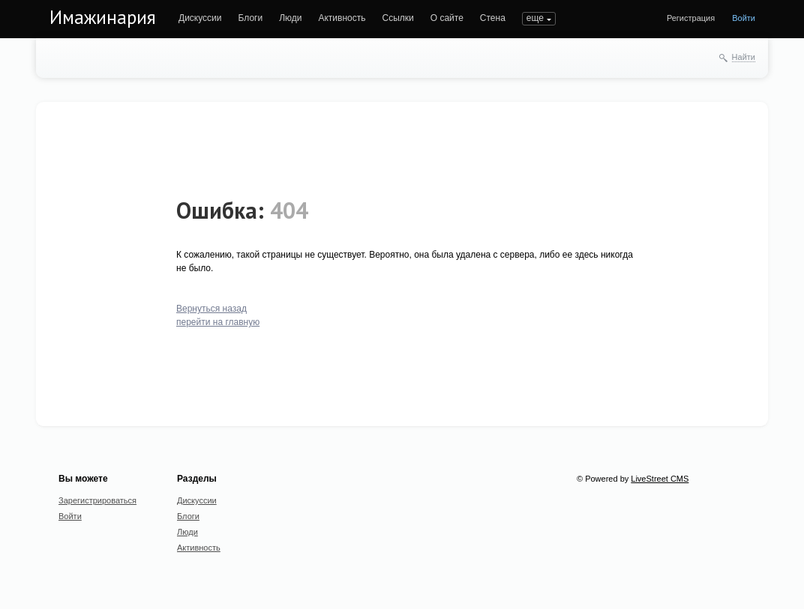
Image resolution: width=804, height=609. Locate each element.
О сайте (447, 18)
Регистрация (691, 17)
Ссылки (397, 18)
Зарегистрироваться (97, 500)
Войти (743, 17)
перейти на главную (218, 322)
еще (535, 18)
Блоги (250, 18)
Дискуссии (200, 18)
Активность (341, 18)
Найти (743, 56)
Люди (290, 18)
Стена (493, 18)
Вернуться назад (211, 308)
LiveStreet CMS (659, 478)
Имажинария (103, 17)
